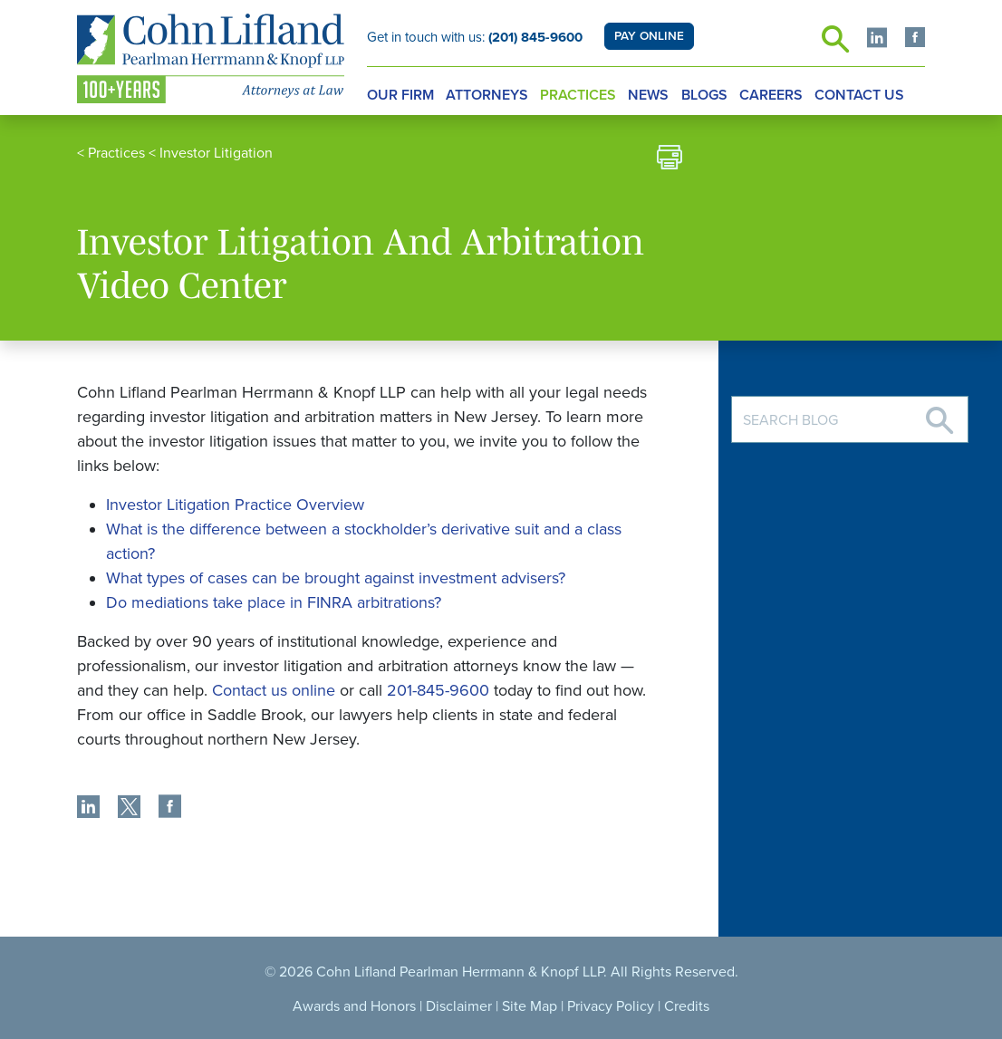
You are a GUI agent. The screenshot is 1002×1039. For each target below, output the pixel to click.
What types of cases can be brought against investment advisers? (335, 578)
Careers (771, 95)
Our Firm (400, 95)
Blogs (704, 95)
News (648, 95)
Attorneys (487, 95)
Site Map (529, 1006)
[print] (669, 160)
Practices (578, 95)
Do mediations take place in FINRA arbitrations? (273, 602)
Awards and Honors (354, 1006)
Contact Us (859, 95)
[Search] (939, 413)
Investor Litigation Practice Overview (235, 505)
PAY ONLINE (649, 36)
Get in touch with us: (475, 37)
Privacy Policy (610, 1006)
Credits (686, 1006)
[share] (88, 809)
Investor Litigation (216, 153)
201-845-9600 (438, 690)
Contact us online (273, 690)
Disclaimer (459, 1006)
